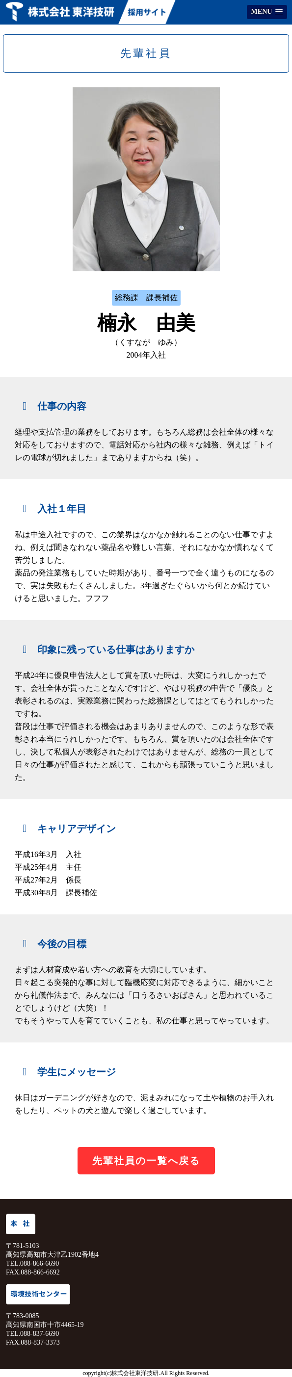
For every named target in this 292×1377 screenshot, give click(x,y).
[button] (267, 12)
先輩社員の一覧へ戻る (146, 1160)
